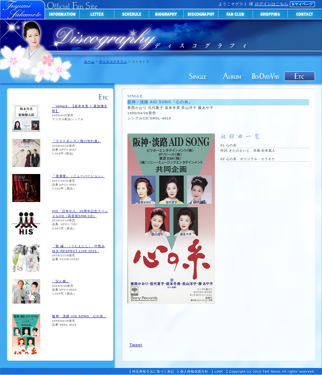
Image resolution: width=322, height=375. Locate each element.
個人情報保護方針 (194, 371)
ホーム (89, 61)
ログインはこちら (271, 4)
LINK (219, 371)
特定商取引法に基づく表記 (153, 371)
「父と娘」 (61, 281)
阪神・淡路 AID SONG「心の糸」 (79, 316)
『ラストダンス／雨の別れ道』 (76, 141)
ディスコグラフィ (113, 61)
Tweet (136, 344)
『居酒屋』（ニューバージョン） (78, 176)
